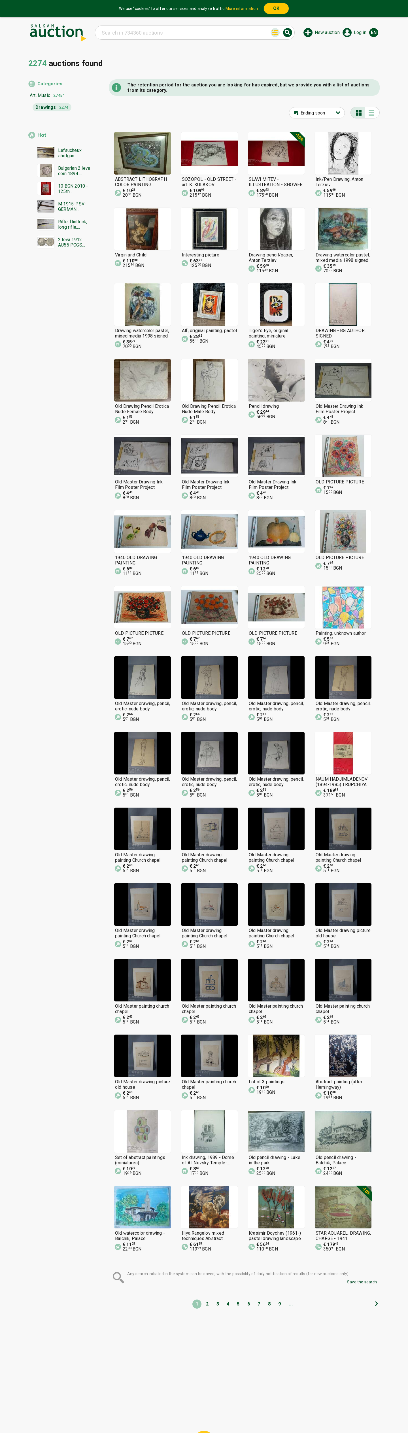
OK (276, 8)
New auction (327, 32)
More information (242, 8)
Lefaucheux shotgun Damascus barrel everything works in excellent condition (70, 153)
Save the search (362, 1282)
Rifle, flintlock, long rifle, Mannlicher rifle (74, 224)
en (374, 32)
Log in (360, 32)
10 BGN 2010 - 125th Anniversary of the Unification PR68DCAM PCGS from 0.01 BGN (74, 188)
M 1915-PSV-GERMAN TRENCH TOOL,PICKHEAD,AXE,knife (74, 206)
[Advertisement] (60, 362)
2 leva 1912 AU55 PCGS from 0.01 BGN (73, 242)
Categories (49, 83)
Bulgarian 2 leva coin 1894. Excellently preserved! (74, 170)
